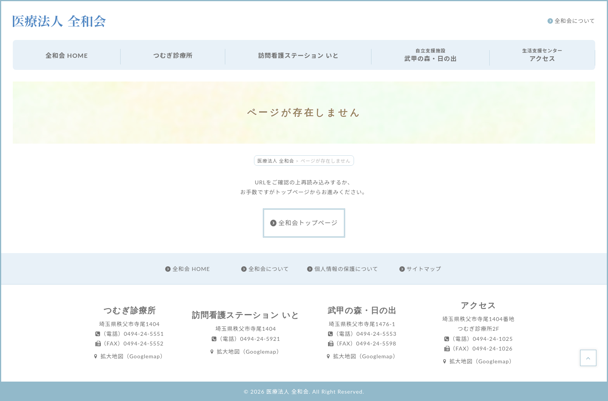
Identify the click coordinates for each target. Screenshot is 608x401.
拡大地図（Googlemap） (129, 356)
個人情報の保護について (342, 269)
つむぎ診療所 (173, 55)
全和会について (571, 20)
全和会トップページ (304, 222)
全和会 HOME (66, 55)
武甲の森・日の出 (430, 54)
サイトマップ (420, 269)
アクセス (542, 54)
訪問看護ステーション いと (298, 55)
